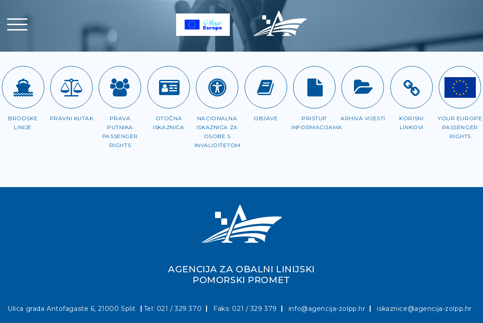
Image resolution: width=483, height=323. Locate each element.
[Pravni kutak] (71, 87)
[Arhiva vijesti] (362, 87)
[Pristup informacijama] (314, 87)
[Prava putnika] (120, 87)
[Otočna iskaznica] (168, 87)
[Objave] (266, 87)
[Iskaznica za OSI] (217, 87)
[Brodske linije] (23, 87)
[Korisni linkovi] (411, 87)
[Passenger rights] (460, 87)
